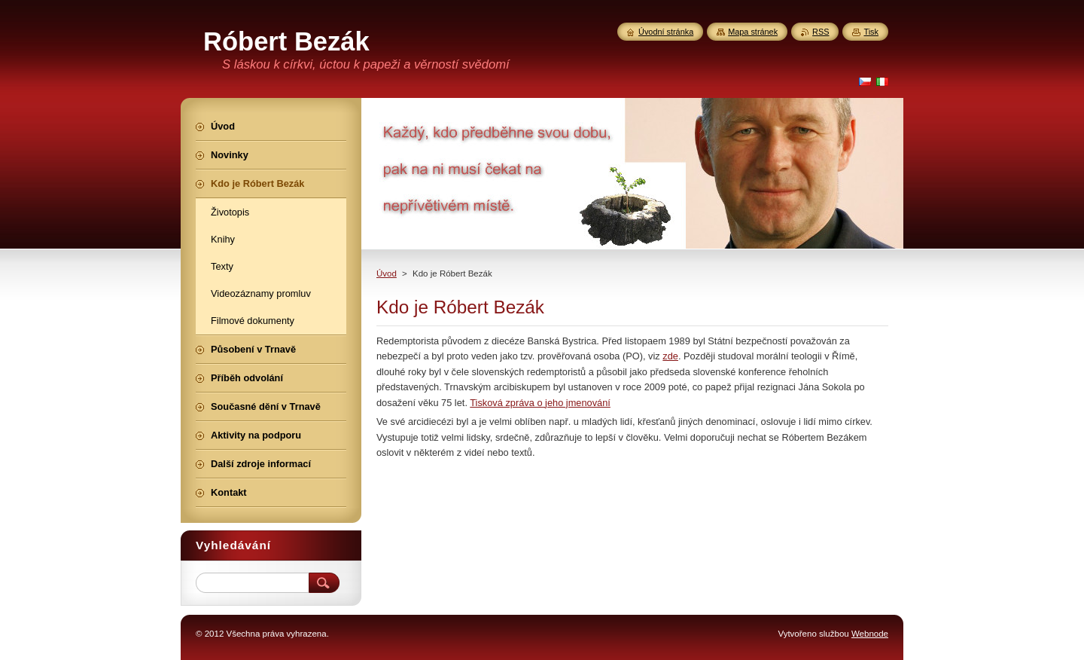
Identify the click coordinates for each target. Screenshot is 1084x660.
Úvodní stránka (665, 31)
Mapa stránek (753, 31)
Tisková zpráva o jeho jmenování (540, 402)
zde (670, 356)
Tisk (870, 31)
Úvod (386, 273)
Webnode (869, 633)
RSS (820, 31)
